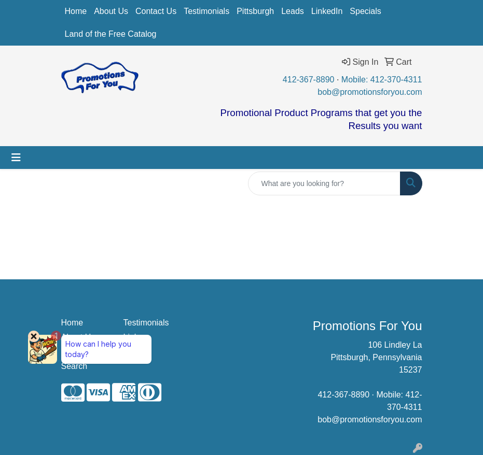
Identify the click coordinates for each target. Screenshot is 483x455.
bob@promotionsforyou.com (370, 92)
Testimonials (206, 11)
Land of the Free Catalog (111, 34)
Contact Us (155, 11)
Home (76, 11)
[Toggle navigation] (16, 157)
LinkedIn (327, 11)
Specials (365, 11)
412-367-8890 (309, 79)
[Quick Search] (324, 183)
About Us (111, 11)
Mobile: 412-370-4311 (381, 79)
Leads (292, 11)
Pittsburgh (255, 11)
